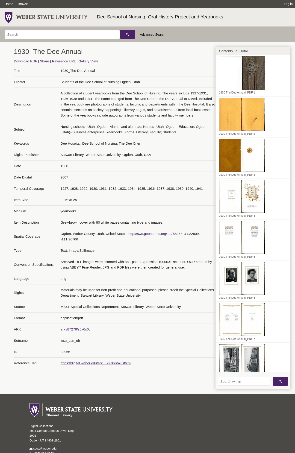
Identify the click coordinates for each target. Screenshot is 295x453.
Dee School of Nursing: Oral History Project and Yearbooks (160, 16)
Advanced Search (152, 34)
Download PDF (25, 61)
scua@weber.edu (43, 448)
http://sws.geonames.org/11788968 (155, 234)
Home (9, 4)
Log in (288, 4)
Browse (23, 4)
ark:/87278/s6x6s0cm (77, 329)
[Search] (62, 34)
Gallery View (88, 61)
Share (44, 61)
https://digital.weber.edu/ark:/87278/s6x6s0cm (96, 363)
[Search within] (244, 381)
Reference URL (64, 61)
